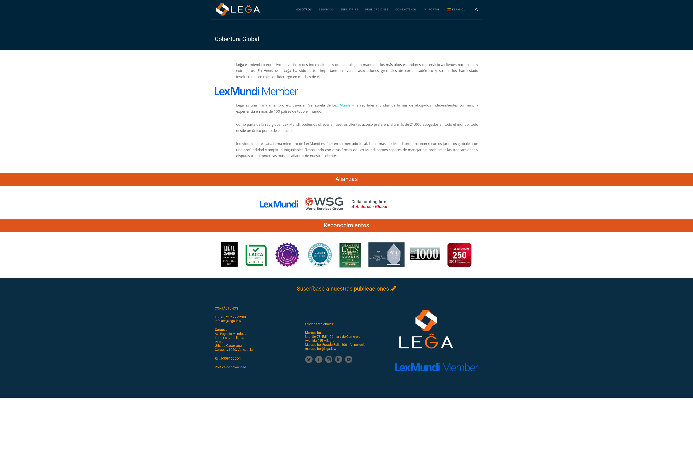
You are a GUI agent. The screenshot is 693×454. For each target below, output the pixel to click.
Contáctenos (406, 9)
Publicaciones (376, 9)
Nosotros (304, 9)
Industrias (349, 9)
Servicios (326, 9)
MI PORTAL (432, 9)
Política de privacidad (230, 367)
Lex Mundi (341, 105)
